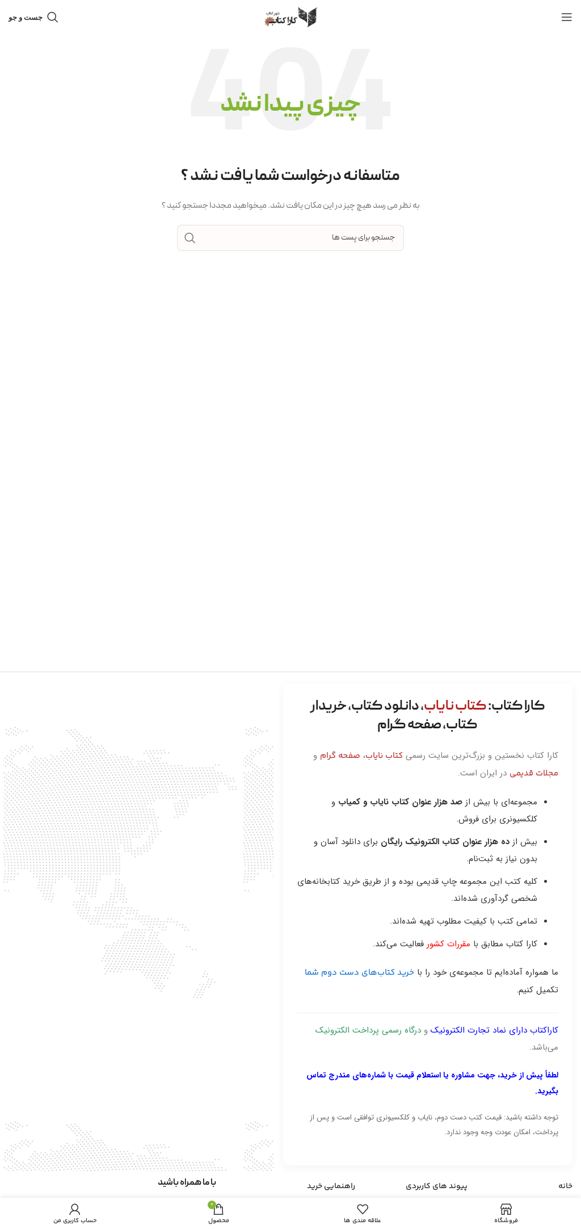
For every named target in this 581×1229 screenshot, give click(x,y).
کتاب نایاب (384, 755)
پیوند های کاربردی (437, 1186)
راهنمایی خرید (331, 1186)
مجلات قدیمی (534, 773)
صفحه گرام (340, 755)
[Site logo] (290, 17)
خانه (565, 1186)
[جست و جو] (33, 17)
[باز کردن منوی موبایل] (566, 17)
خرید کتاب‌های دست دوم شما (359, 972)
